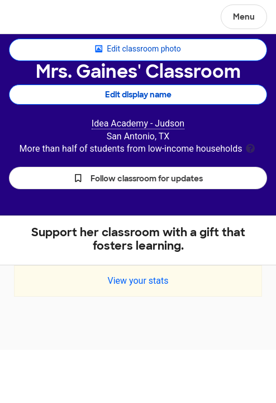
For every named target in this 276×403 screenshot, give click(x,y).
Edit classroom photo (137, 49)
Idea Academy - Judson (138, 123)
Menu (244, 17)
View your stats (137, 280)
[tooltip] (250, 147)
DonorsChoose (35, 18)
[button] (138, 178)
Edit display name (138, 95)
